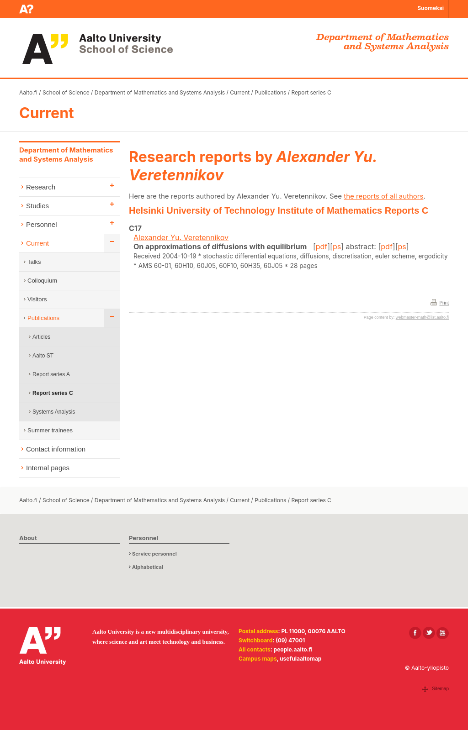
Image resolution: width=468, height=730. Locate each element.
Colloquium (42, 280)
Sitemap (440, 688)
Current (240, 92)
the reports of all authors (383, 196)
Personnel (41, 224)
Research (40, 187)
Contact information (55, 449)
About (28, 537)
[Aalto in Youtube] (442, 633)
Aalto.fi (28, 92)
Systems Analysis (53, 412)
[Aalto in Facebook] (415, 633)
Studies (37, 206)
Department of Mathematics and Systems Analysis (160, 92)
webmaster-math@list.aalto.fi (422, 317)
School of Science (66, 92)
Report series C (311, 92)
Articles (41, 337)
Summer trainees (50, 430)
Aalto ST (42, 355)
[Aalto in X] (429, 633)
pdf (322, 246)
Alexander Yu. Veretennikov (181, 237)
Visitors (37, 299)
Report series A (51, 374)
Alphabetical (147, 567)
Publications (270, 92)
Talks (34, 261)
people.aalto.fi (293, 649)
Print (444, 302)
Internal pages (47, 468)
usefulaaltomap (300, 658)
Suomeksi (430, 8)
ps (337, 246)
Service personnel (154, 554)
